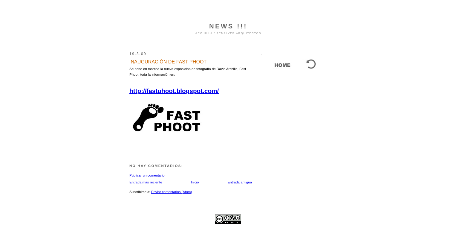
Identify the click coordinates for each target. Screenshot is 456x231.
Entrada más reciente (145, 182)
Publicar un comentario (147, 175)
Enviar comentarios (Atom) (171, 192)
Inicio (195, 182)
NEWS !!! (228, 26)
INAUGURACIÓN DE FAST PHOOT (167, 61)
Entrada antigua (240, 182)
